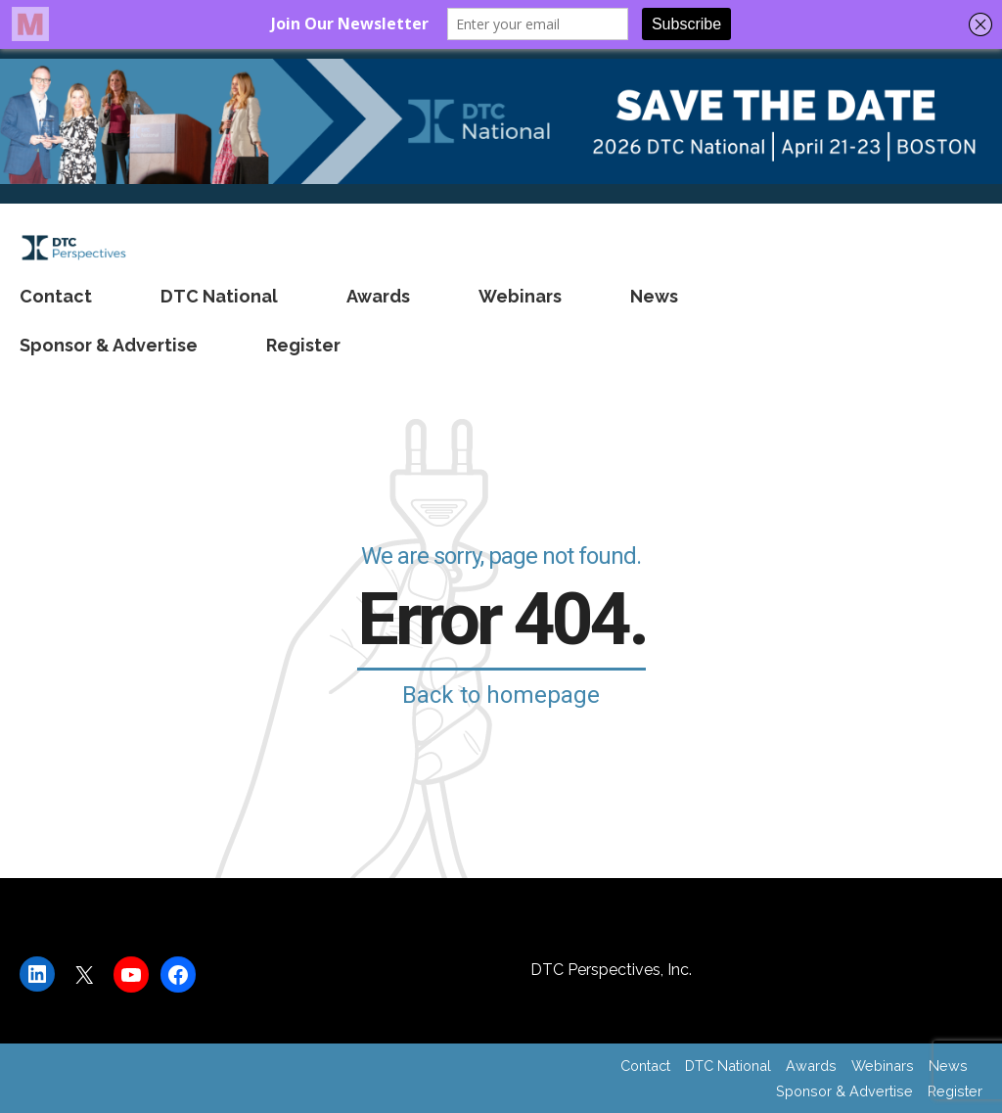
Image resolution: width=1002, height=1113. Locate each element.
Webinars (520, 296)
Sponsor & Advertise (109, 345)
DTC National (219, 296)
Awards (378, 296)
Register (303, 345)
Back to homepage (501, 695)
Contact (56, 296)
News (654, 296)
